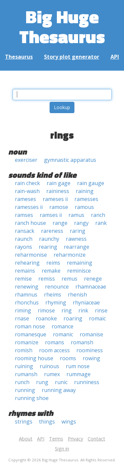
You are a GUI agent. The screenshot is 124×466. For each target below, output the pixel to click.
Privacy (75, 438)
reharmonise (31, 254)
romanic (63, 334)
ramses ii (51, 215)
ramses (24, 215)
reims (53, 262)
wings (69, 421)
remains (25, 270)
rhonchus (27, 302)
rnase (22, 318)
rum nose (78, 366)
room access (54, 350)
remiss (46, 278)
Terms (56, 438)
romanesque (30, 334)
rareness (52, 230)
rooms (68, 358)
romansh (82, 342)
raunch (23, 238)
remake (51, 270)
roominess (89, 350)
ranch (98, 215)
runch (22, 382)
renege (93, 278)
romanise (91, 334)
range (60, 223)
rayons (23, 246)
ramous (84, 207)
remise (23, 278)
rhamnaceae (90, 286)
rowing (91, 358)
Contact (96, 438)
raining (85, 191)
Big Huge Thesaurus (62, 26)
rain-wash (27, 191)
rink (83, 310)
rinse (101, 310)
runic (61, 382)
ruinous (49, 366)
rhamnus (26, 294)
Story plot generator (71, 56)
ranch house (30, 223)
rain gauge (90, 183)
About (25, 438)
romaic (97, 318)
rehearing (27, 262)
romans (54, 342)
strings (23, 421)
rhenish (77, 294)
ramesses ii (29, 207)
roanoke (46, 318)
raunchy (49, 238)
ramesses (86, 199)
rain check (27, 183)
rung (42, 382)
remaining (79, 262)
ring (67, 310)
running (25, 390)
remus (69, 278)
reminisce (79, 270)
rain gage (58, 183)
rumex (52, 374)
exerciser (26, 160)
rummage (78, 374)
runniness (86, 382)
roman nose (30, 326)
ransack (24, 230)
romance (62, 326)
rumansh (26, 374)
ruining (24, 366)
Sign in (62, 448)
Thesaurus (19, 56)
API (114, 56)
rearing (48, 246)
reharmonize (70, 254)
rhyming (55, 302)
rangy (81, 223)
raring (77, 230)
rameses (25, 199)
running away (59, 390)
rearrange (76, 246)
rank (101, 223)
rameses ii (55, 199)
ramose (58, 207)
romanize (26, 342)
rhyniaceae (86, 302)
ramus (76, 215)
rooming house (34, 358)
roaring (72, 318)
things (47, 421)
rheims (52, 294)
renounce (57, 286)
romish (23, 350)
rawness (76, 238)
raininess (57, 191)
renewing (26, 286)
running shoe (32, 398)
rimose (46, 310)
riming (23, 310)
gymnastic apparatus (70, 160)
